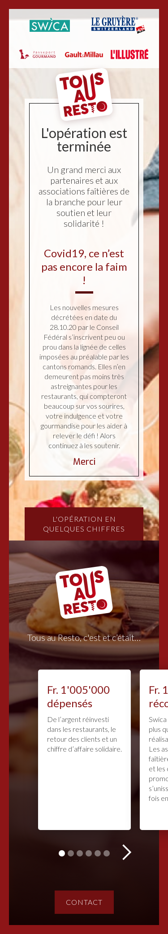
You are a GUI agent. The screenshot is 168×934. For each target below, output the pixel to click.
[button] (126, 852)
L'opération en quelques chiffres (84, 524)
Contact (84, 902)
